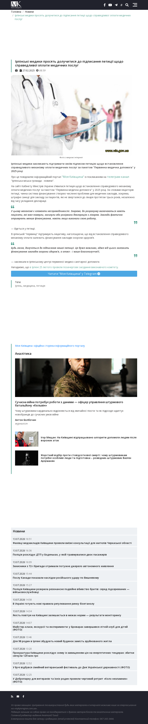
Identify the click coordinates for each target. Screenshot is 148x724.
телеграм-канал (118, 177)
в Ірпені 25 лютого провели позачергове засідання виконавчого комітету (74, 267)
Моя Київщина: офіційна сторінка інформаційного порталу (50, 345)
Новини (29, 11)
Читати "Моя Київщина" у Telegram (74, 274)
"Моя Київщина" (73, 177)
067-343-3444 (106, 718)
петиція (40, 285)
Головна (16, 11)
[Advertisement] (74, 45)
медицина (29, 285)
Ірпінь (18, 285)
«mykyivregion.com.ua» (25, 708)
